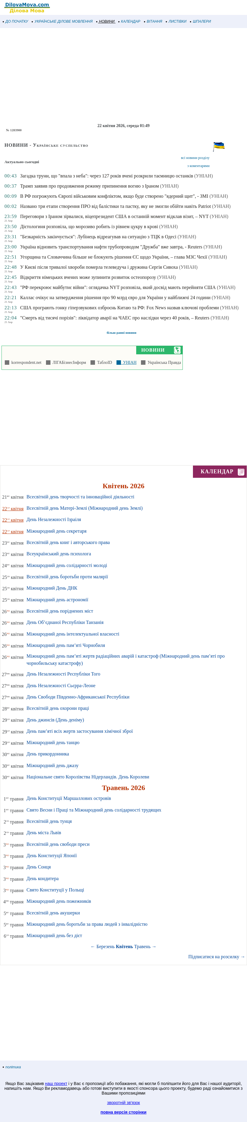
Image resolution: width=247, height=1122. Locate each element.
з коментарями (198, 166)
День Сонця (39, 866)
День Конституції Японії (52, 855)
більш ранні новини (121, 332)
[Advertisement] (123, 76)
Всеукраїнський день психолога (59, 553)
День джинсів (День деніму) (55, 719)
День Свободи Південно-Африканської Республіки (78, 696)
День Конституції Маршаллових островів (69, 798)
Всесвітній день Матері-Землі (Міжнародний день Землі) (85, 508)
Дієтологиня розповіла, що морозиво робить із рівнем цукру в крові (89, 226)
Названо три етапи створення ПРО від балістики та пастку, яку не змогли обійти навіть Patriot (115, 206)
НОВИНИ (106, 21)
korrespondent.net (25, 362)
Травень (142, 946)
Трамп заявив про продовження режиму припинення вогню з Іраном (89, 185)
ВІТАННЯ (153, 21)
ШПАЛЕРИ (200, 21)
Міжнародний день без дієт (54, 935)
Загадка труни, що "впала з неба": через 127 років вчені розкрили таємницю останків (106, 175)
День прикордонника (48, 753)
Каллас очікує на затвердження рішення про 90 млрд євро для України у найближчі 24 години (115, 297)
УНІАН (128, 362)
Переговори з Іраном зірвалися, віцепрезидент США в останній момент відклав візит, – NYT (114, 216)
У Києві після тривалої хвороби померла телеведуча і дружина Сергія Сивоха (99, 267)
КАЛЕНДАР (129, 21)
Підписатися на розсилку (216, 956)
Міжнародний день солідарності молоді (67, 565)
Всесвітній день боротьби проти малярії (67, 576)
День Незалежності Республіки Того (63, 673)
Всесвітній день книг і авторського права (68, 542)
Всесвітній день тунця (49, 821)
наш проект (56, 1083)
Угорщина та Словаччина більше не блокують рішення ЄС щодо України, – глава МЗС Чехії (113, 256)
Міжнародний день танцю (53, 742)
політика (12, 1067)
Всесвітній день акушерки (53, 912)
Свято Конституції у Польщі (55, 889)
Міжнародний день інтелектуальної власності (73, 633)
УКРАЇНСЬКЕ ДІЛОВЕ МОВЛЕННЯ (62, 21)
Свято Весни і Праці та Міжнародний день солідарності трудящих (94, 809)
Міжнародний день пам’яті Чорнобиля (66, 645)
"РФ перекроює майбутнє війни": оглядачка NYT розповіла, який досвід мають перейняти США (118, 287)
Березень (105, 946)
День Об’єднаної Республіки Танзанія (65, 622)
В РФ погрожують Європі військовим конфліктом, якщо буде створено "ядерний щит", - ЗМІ (114, 196)
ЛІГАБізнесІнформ (68, 362)
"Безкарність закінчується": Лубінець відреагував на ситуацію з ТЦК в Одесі (98, 236)
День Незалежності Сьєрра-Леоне (61, 685)
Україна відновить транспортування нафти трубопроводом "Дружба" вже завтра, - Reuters (111, 246)
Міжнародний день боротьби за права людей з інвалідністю (87, 924)
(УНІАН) (203, 175)
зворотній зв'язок (123, 1102)
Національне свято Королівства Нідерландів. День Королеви (88, 776)
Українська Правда (163, 362)
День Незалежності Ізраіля (54, 519)
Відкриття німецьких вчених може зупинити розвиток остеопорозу (88, 277)
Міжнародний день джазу (53, 765)
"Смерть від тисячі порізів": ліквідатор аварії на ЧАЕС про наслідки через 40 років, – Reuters (114, 317)
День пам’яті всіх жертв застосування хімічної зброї (80, 731)
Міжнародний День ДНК (52, 588)
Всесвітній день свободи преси (58, 844)
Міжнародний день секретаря (57, 531)
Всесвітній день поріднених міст (60, 610)
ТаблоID (103, 362)
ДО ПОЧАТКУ (15, 21)
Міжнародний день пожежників (59, 901)
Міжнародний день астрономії (57, 599)
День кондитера (43, 878)
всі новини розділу (195, 158)
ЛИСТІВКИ (176, 21)
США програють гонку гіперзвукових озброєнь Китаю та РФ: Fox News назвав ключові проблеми (119, 307)
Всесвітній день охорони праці (58, 708)
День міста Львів (44, 832)
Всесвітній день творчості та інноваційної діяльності (80, 496)
